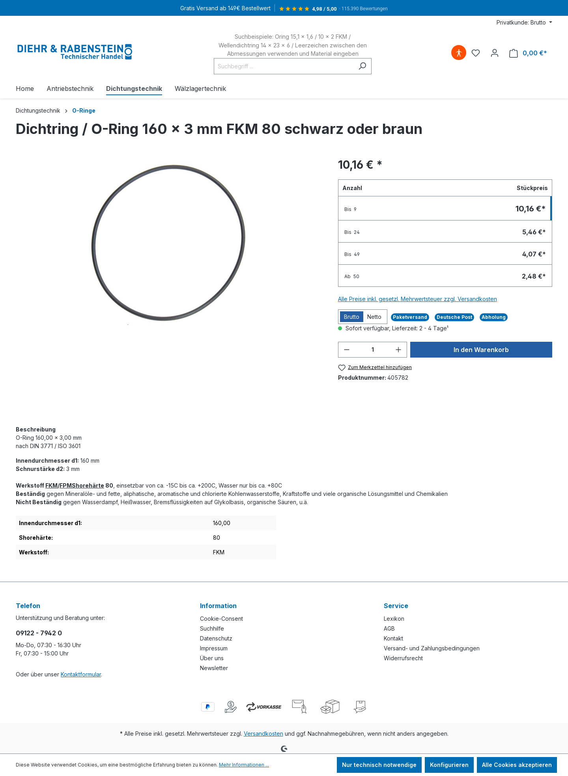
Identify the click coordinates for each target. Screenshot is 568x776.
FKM (51, 485)
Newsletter (214, 668)
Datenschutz (216, 638)
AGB (389, 628)
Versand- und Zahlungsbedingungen (432, 648)
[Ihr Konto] (494, 53)
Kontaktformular (81, 674)
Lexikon (394, 618)
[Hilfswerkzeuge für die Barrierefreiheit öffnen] (458, 53)
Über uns (212, 658)
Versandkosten (263, 733)
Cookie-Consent (221, 618)
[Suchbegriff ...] (283, 66)
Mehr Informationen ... (244, 765)
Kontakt (393, 638)
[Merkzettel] (475, 53)
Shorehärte (88, 485)
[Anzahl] (372, 349)
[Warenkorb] (528, 53)
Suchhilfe (212, 628)
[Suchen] (362, 66)
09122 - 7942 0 (39, 633)
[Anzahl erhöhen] (398, 349)
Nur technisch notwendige (379, 764)
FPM (66, 485)
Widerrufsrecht (403, 658)
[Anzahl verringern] (346, 349)
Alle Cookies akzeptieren (517, 764)
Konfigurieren (449, 764)
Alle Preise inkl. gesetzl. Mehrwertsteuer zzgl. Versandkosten (417, 299)
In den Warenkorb (481, 350)
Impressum (214, 648)
